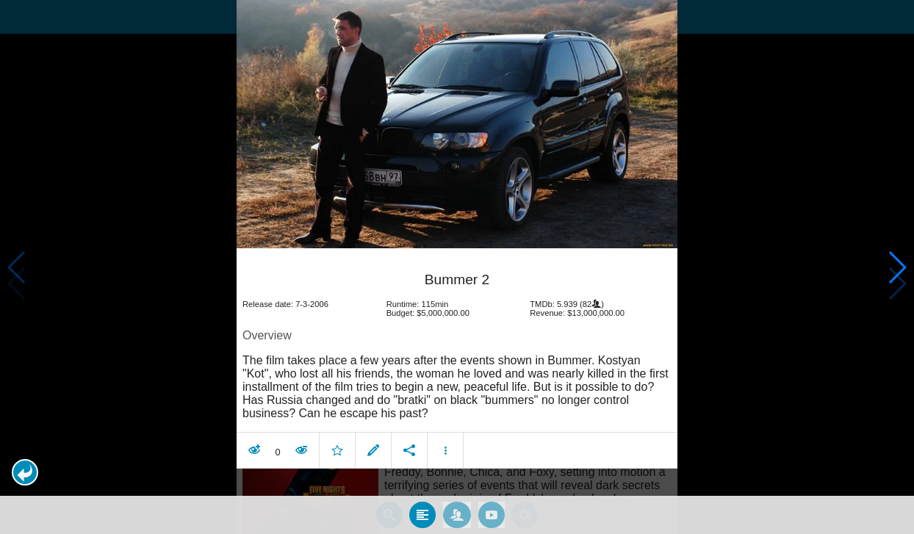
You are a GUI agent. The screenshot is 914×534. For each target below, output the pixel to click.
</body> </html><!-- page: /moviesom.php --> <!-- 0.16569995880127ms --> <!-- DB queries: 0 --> (457, 267)
